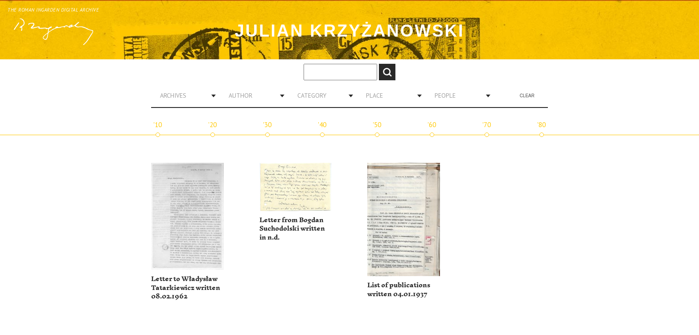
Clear (527, 95)
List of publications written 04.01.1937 (398, 289)
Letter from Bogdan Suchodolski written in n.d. (292, 228)
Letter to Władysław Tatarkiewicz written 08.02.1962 (185, 287)
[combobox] (184, 95)
